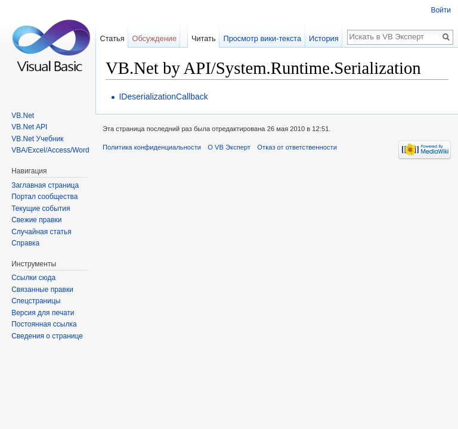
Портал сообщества (44, 196)
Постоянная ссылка (43, 324)
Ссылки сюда (33, 277)
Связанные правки (42, 289)
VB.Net (22, 115)
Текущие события (40, 208)
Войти (441, 10)
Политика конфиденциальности (152, 147)
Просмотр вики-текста (262, 38)
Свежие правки (36, 220)
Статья (112, 38)
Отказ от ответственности (297, 147)
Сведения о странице (47, 336)
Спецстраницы (35, 301)
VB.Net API (29, 127)
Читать (203, 38)
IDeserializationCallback (163, 96)
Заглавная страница (45, 185)
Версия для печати (42, 313)
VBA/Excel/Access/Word (50, 150)
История (324, 38)
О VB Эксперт (229, 147)
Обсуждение (154, 38)
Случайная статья (41, 232)
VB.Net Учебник (37, 139)
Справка (25, 243)
